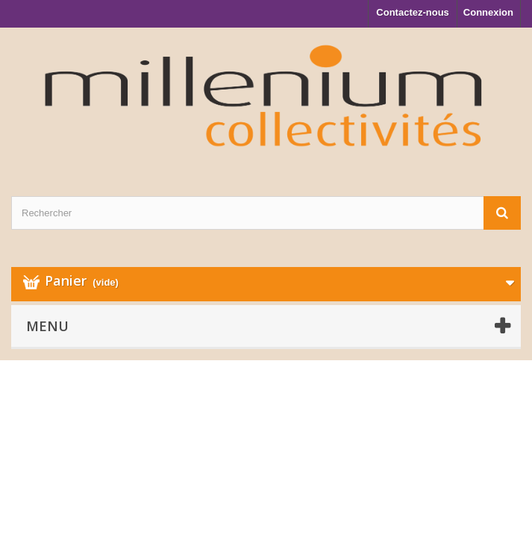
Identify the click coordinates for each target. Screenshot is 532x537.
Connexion (488, 12)
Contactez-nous (412, 12)
